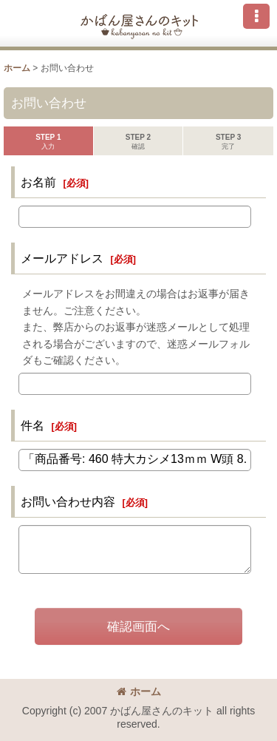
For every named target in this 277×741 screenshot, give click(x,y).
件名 (32, 425)
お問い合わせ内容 (68, 501)
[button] (256, 16)
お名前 (38, 182)
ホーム (139, 691)
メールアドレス (62, 258)
